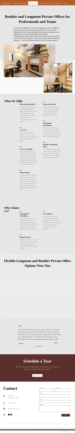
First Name (41, 387)
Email (40, 393)
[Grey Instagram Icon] (66, 432)
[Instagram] (11, 414)
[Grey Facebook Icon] (63, 432)
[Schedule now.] (37, 375)
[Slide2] (36, 346)
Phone (40, 399)
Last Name (57, 387)
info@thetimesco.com (13, 408)
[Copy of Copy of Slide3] (41, 346)
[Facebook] (9, 414)
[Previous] (6, 334)
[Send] (65, 415)
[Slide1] (34, 346)
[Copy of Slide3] (39, 346)
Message (41, 404)
